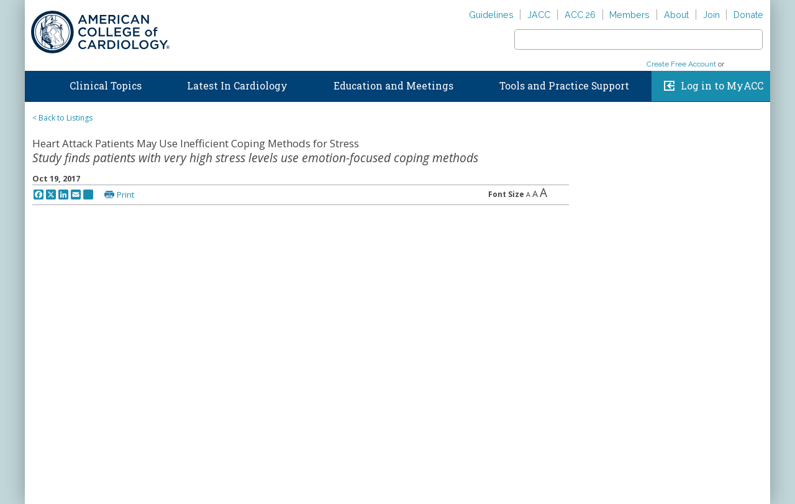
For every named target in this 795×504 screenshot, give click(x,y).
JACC (538, 14)
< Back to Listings (62, 117)
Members (629, 14)
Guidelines (491, 14)
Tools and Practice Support (564, 86)
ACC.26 (580, 14)
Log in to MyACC (722, 86)
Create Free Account (681, 64)
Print (125, 194)
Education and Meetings (393, 86)
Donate (748, 14)
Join (711, 14)
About (676, 14)
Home (37, 83)
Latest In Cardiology (237, 86)
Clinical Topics (106, 86)
